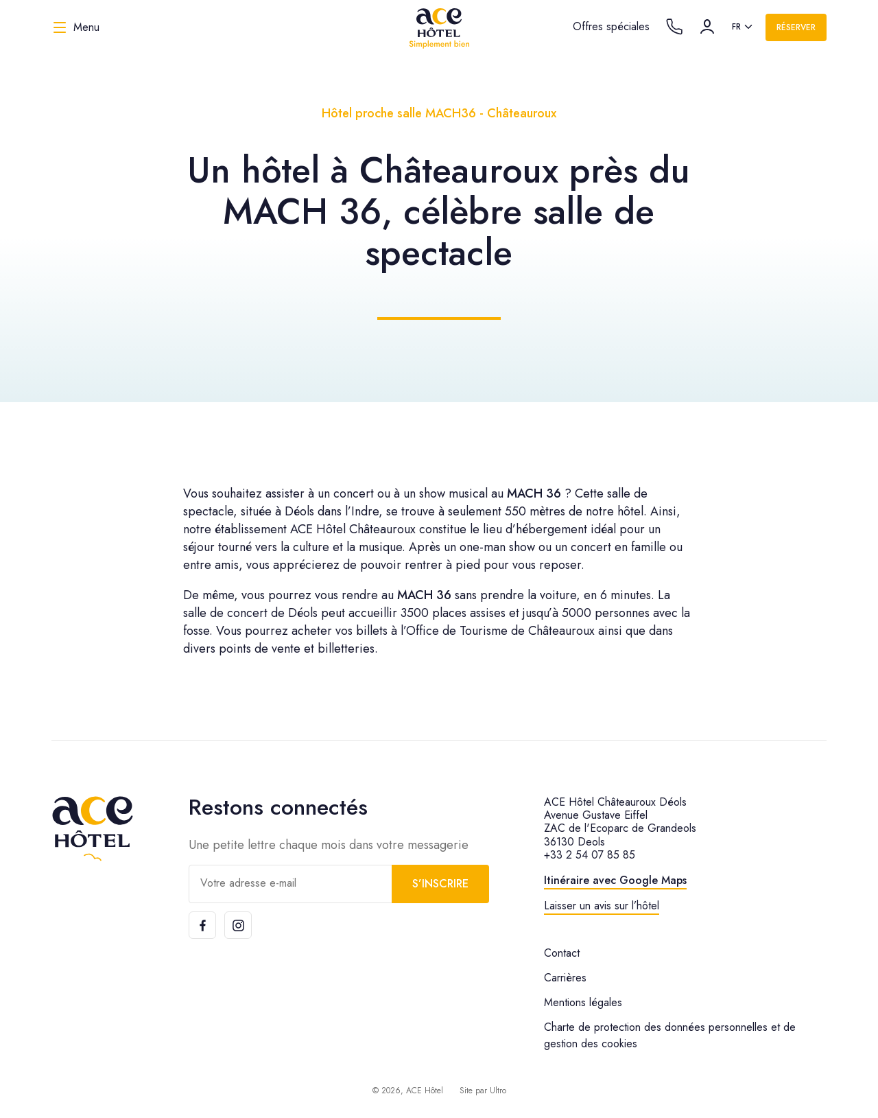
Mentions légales (583, 1002)
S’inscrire (440, 884)
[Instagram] (238, 925)
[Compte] (707, 27)
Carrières (565, 978)
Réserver (796, 27)
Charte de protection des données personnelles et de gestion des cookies (670, 1035)
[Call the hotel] (674, 27)
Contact (562, 953)
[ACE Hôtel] (439, 27)
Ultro (498, 1090)
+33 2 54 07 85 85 (589, 854)
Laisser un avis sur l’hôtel (601, 905)
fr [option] (736, 27)
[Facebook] (202, 925)
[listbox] (743, 27)
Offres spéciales (611, 26)
